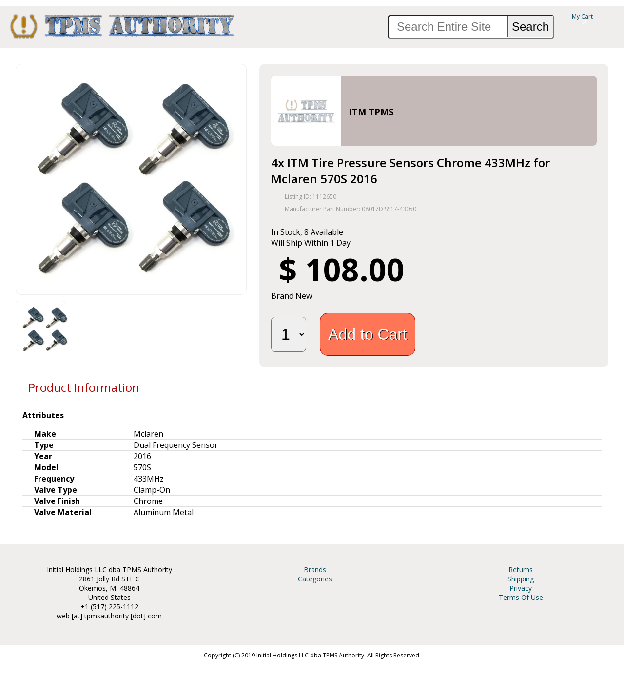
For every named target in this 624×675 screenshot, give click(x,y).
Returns (520, 569)
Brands (315, 569)
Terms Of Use (521, 597)
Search (530, 26)
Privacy (520, 588)
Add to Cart (367, 334)
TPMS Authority (123, 25)
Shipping (520, 578)
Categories (315, 578)
